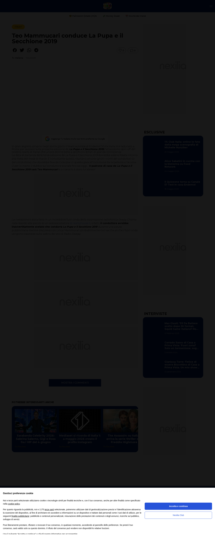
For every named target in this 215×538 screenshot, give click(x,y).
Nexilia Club (178, 515)
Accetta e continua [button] (178, 506)
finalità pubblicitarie (20, 516)
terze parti (49, 509)
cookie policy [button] (14, 504)
